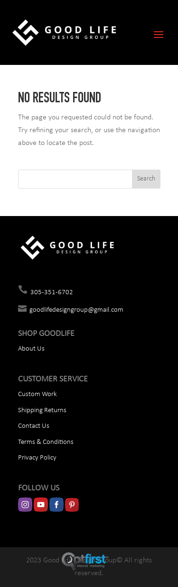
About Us (31, 348)
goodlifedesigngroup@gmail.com (76, 310)
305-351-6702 (51, 292)
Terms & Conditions (46, 442)
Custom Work (37, 394)
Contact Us (33, 426)
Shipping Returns (42, 410)
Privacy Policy (37, 457)
